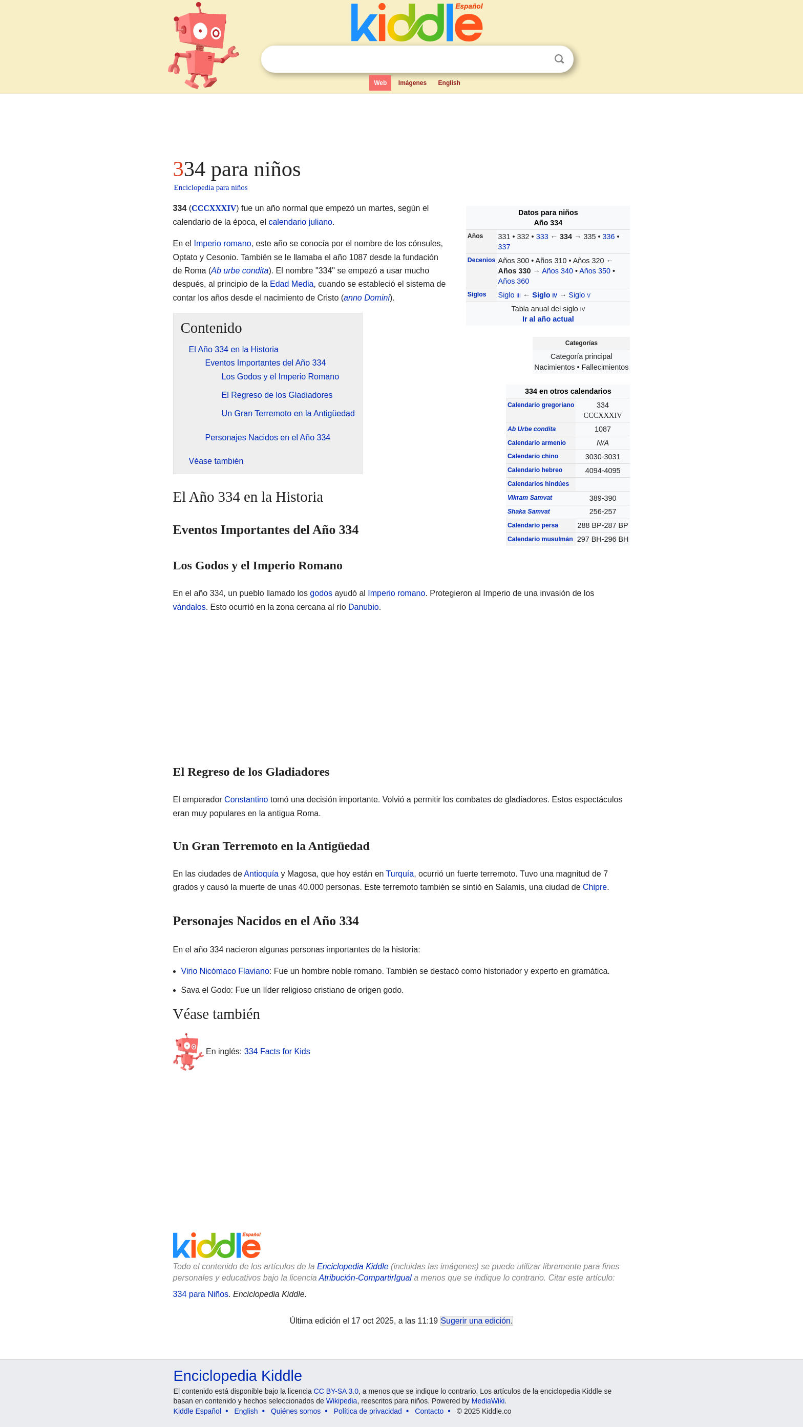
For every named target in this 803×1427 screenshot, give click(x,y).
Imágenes (412, 83)
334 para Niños (201, 1294)
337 (504, 247)
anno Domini (367, 297)
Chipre (595, 887)
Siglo (509, 295)
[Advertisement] (401, 123)
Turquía (400, 873)
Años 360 (514, 281)
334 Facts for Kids (277, 1051)
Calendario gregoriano (541, 405)
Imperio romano (222, 243)
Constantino (246, 799)
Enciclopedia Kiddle (353, 1266)
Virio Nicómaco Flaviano (225, 971)
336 (609, 236)
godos (321, 593)
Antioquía (261, 873)
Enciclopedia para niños (211, 187)
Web (380, 83)
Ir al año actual (548, 319)
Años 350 (594, 271)
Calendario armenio (537, 442)
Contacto (429, 1411)
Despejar (538, 59)
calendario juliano (300, 222)
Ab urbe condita (239, 270)
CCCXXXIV (214, 208)
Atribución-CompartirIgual (365, 1277)
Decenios (481, 260)
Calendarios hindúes (538, 483)
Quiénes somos (296, 1411)
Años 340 (557, 271)
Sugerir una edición (476, 1320)
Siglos (477, 294)
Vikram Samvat (530, 497)
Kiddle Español (197, 1411)
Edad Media (291, 284)
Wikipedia (341, 1401)
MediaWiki (488, 1401)
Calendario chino (533, 456)
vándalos (189, 607)
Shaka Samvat (529, 511)
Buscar (559, 59)
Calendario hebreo (535, 470)
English (449, 83)
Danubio (363, 607)
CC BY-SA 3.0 (336, 1391)
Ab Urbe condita (532, 429)
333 (542, 236)
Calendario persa (533, 525)
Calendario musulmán (540, 539)
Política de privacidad (368, 1411)
